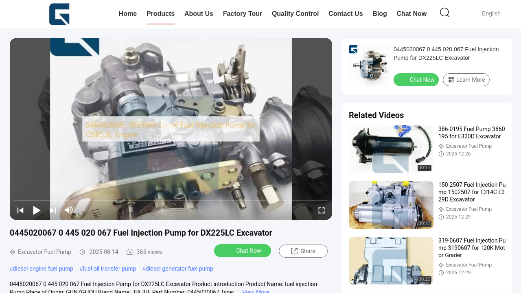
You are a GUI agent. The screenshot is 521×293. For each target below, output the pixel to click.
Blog (379, 13)
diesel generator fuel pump (179, 268)
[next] (53, 210)
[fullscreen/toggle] (321, 210)
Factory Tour (243, 13)
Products (161, 13)
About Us (198, 13)
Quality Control (295, 13)
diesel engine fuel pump (43, 268)
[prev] (20, 210)
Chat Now (411, 13)
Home (128, 13)
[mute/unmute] (69, 210)
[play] (171, 129)
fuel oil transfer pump (109, 268)
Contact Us (345, 13)
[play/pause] (36, 210)
